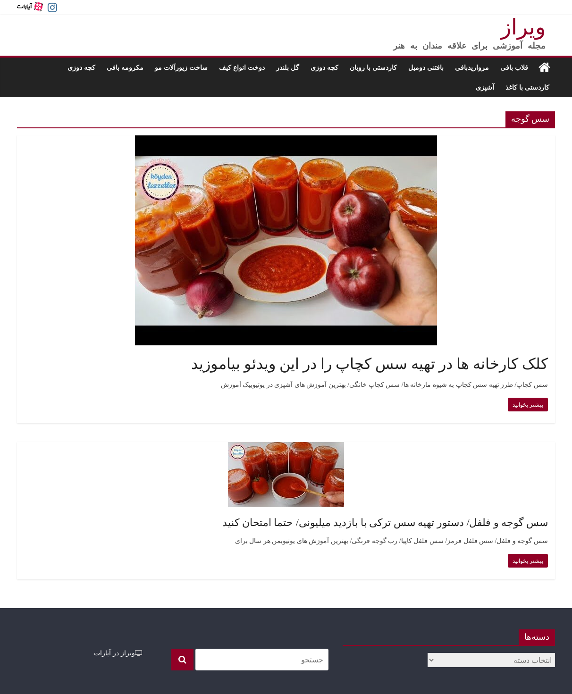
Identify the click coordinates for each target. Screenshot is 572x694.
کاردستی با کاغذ (527, 87)
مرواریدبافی (472, 67)
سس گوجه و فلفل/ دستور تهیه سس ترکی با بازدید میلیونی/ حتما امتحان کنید (385, 522)
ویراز (523, 27)
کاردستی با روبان (373, 67)
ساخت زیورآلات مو (181, 67)
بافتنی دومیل (426, 67)
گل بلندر (287, 67)
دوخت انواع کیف (242, 67)
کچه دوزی (324, 67)
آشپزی (485, 87)
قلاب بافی (514, 67)
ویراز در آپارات (118, 652)
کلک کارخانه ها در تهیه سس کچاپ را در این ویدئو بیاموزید (369, 363)
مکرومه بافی (125, 67)
